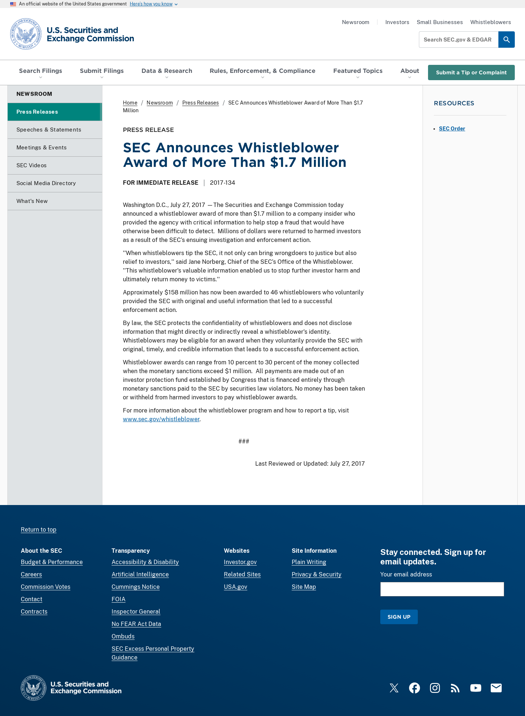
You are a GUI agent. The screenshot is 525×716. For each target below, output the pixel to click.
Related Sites (242, 574)
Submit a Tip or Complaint (471, 72)
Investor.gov (240, 562)
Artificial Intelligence (140, 574)
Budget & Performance (52, 562)
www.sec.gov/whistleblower (161, 419)
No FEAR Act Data (136, 624)
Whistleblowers (490, 22)
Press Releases (200, 103)
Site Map (304, 586)
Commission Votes (45, 586)
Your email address (406, 574)
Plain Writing (309, 562)
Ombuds (123, 636)
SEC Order (452, 129)
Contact (31, 599)
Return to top (39, 529)
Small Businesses (440, 22)
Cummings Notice (136, 586)
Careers (31, 574)
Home (130, 103)
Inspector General (136, 611)
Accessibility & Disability (145, 562)
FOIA (118, 599)
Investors (397, 22)
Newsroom (355, 22)
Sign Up (399, 617)
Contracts (34, 611)
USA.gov (235, 586)
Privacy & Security (317, 574)
